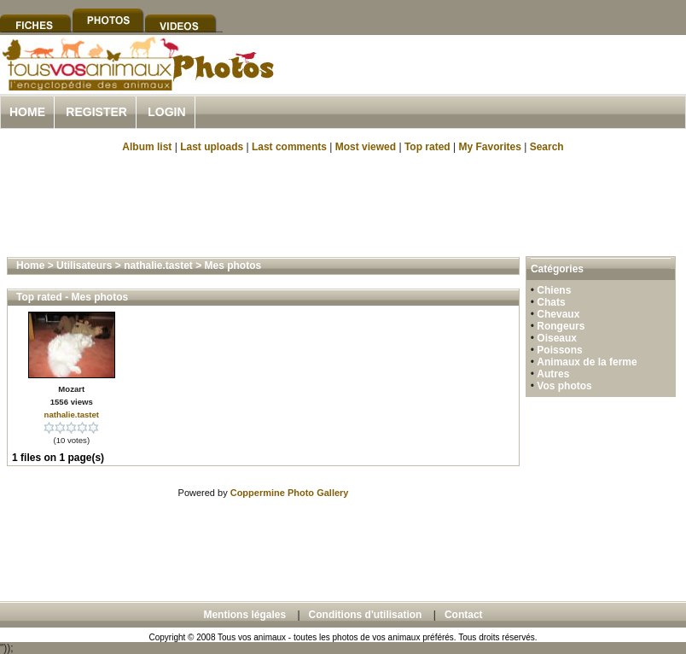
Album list (147, 147)
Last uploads (211, 147)
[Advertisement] (343, 203)
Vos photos (564, 386)
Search (547, 147)
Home (27, 112)
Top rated (427, 147)
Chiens (554, 290)
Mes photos (233, 266)
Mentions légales (244, 615)
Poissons (559, 350)
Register (96, 112)
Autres (553, 374)
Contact (464, 615)
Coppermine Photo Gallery (289, 493)
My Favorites (490, 147)
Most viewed (365, 147)
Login (166, 112)
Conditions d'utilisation (365, 615)
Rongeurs (560, 326)
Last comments (289, 147)
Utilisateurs (84, 266)
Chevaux (558, 314)
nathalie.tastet (158, 266)
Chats (551, 302)
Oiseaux (557, 338)
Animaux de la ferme (587, 362)
